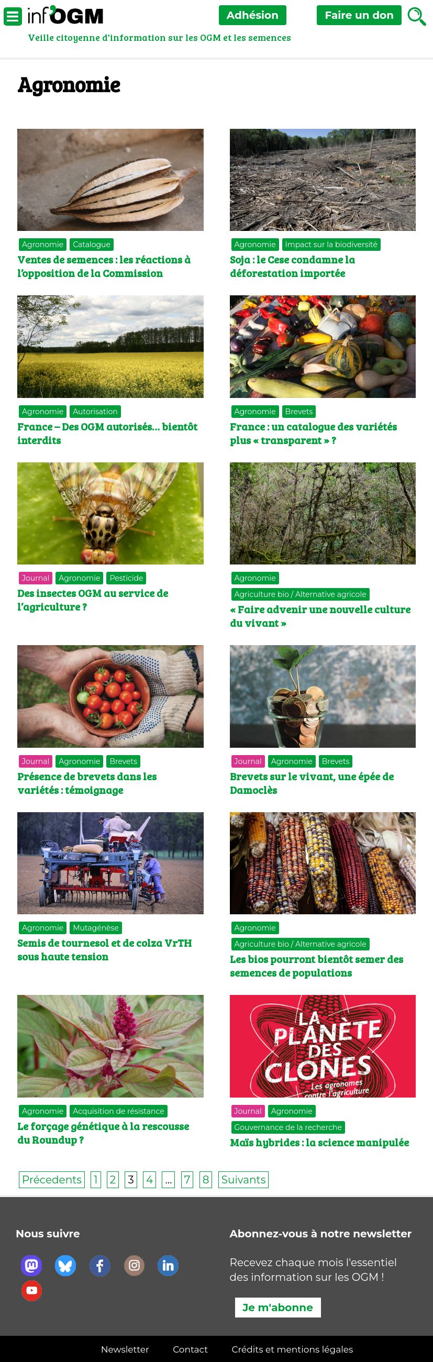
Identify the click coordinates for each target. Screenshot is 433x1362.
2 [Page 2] (113, 1179)
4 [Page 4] (149, 1179)
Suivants (243, 1179)
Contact (190, 1349)
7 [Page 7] (187, 1179)
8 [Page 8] (206, 1179)
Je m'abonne (278, 1307)
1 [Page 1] (95, 1179)
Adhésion (253, 15)
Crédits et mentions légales (292, 1349)
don (359, 15)
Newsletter (125, 1349)
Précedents (52, 1179)
